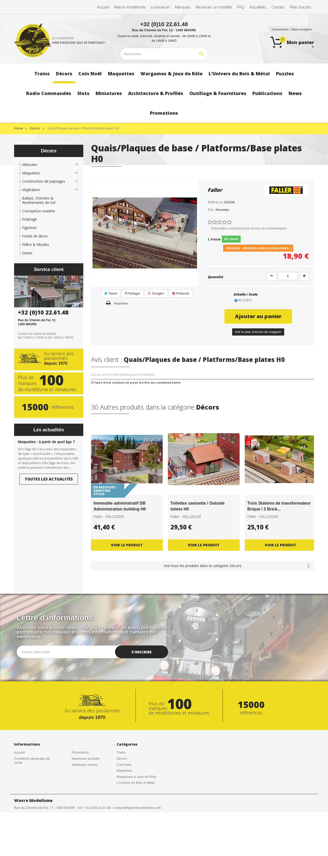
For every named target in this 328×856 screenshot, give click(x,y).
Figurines (29, 227)
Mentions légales (84, 777)
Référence (215, 202)
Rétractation (81, 771)
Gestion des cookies (87, 783)
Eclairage (29, 219)
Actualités (21, 775)
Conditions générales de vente (32, 761)
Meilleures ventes (85, 765)
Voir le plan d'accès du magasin (258, 332)
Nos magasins (24, 787)
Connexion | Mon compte (291, 29)
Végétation (31, 189)
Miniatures (124, 807)
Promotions (80, 752)
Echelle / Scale (245, 294)
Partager (132, 293)
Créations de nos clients (32, 768)
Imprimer (121, 303)
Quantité (215, 277)
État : (211, 209)
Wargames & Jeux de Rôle (136, 777)
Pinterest (180, 293)
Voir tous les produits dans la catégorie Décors (202, 565)
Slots (120, 801)
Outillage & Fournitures (134, 819)
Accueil (19, 752)
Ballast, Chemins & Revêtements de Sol (38, 200)
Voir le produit (127, 544)
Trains (121, 752)
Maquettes (31, 173)
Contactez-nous (25, 780)
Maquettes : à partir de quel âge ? (46, 442)
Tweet (110, 293)
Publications (126, 825)
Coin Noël (124, 765)
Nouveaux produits (85, 758)
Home (18, 128)
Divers (27, 252)
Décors (122, 758)
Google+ (156, 293)
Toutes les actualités (49, 479)
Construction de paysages (43, 181)
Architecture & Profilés (133, 813)
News (121, 831)
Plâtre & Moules (35, 244)
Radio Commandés (131, 795)
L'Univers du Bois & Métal (136, 783)
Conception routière (38, 210)
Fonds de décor (35, 236)
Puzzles (122, 789)
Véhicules (29, 164)
